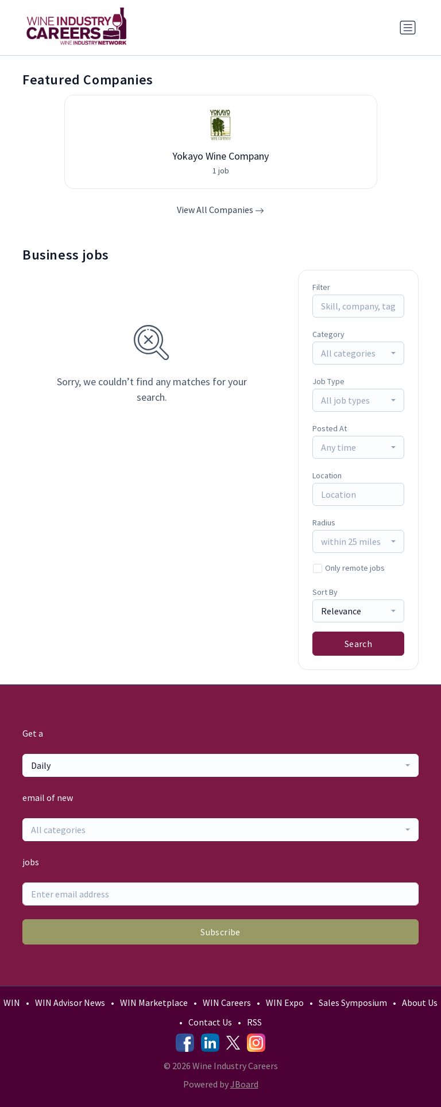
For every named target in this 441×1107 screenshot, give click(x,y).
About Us (420, 1002)
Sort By (325, 592)
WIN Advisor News (70, 1002)
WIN (11, 1002)
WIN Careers (227, 1002)
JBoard (244, 1084)
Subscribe (220, 932)
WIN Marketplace (154, 1002)
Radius (323, 522)
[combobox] (358, 353)
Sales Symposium (353, 1002)
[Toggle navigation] (408, 27)
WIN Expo (285, 1002)
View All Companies (220, 209)
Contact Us (210, 1022)
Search (358, 643)
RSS (254, 1022)
